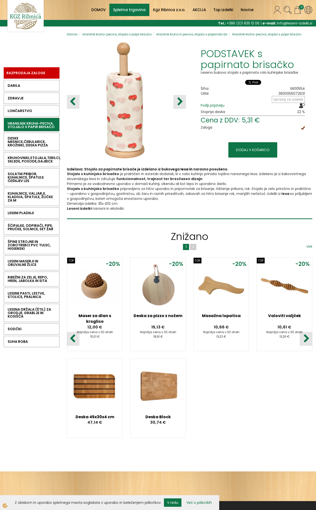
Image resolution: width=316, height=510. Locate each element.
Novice (247, 9)
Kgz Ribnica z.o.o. (169, 9)
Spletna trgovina (129, 9)
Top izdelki (223, 9)
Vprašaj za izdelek (288, 99)
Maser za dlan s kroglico (95, 318)
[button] (179, 102)
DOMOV (98, 9)
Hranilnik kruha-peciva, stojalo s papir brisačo (117, 34)
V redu (172, 502)
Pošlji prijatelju (212, 105)
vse (309, 246)
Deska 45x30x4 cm (95, 417)
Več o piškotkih (199, 502)
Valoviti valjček (284, 316)
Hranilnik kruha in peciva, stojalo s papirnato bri (191, 34)
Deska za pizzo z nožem (158, 316)
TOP (71, 260)
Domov (72, 34)
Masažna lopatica (221, 316)
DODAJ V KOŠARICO (253, 149)
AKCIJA (199, 9)
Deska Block (158, 417)
